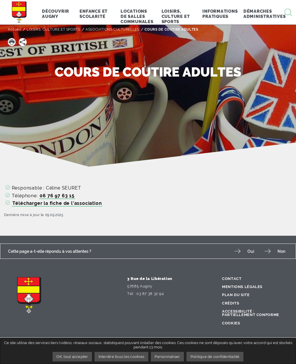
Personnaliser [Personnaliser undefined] (167, 356)
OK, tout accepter (72, 356)
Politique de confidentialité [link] (215, 356)
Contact (231, 278)
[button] (12, 42)
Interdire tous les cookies (122, 356)
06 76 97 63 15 (57, 195)
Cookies (231, 323)
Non (281, 251)
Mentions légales (242, 287)
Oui (250, 251)
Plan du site (236, 295)
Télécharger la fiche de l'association (57, 203)
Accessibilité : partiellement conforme (250, 313)
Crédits (230, 303)
